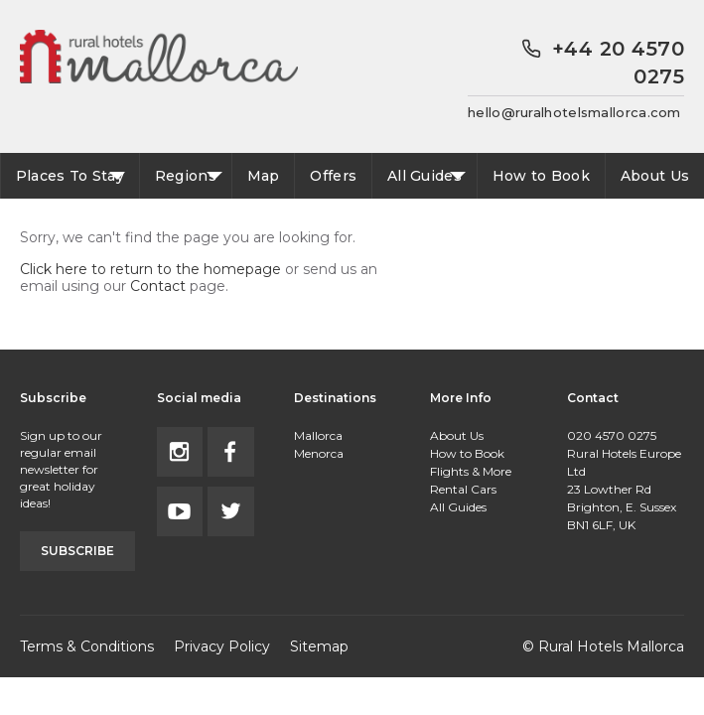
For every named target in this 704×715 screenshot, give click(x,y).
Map (263, 176)
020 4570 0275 (611, 435)
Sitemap (319, 646)
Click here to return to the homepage (150, 269)
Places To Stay (70, 176)
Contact (158, 286)
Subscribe (77, 550)
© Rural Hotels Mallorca (603, 646)
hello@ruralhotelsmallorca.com (574, 112)
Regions (185, 176)
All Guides (424, 176)
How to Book (541, 176)
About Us (655, 176)
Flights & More (470, 471)
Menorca (319, 453)
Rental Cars (463, 489)
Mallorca (318, 435)
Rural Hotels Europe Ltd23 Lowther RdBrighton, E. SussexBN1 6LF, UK (624, 489)
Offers (333, 176)
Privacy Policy (222, 646)
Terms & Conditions (87, 646)
